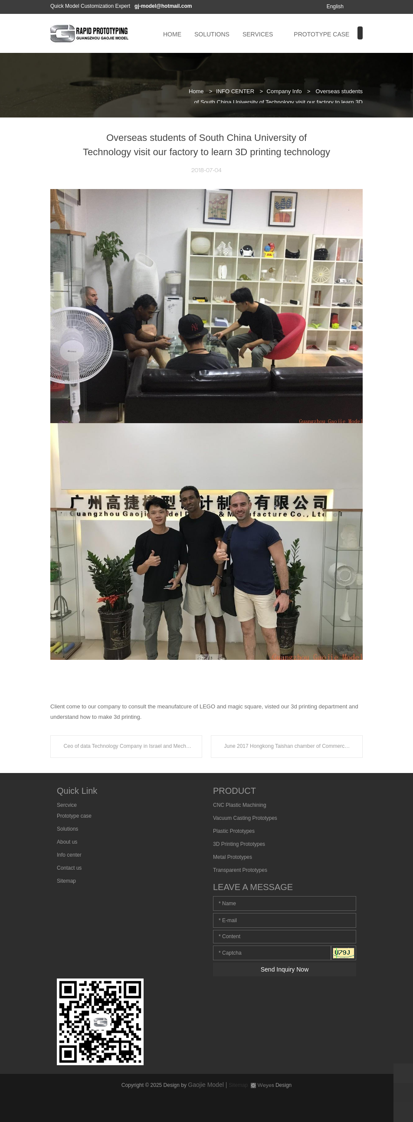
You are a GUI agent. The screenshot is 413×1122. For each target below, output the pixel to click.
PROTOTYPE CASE (321, 34)
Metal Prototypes (232, 857)
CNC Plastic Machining (239, 805)
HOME (172, 34)
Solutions (67, 829)
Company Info (284, 91)
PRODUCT (234, 791)
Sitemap (66, 881)
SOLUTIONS (211, 34)
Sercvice (67, 805)
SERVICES (258, 34)
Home (196, 91)
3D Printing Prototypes (239, 844)
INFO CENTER (235, 91)
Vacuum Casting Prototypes (245, 818)
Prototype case (74, 816)
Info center (69, 855)
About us (67, 842)
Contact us (69, 868)
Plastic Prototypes (234, 831)
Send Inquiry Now (285, 969)
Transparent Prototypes (240, 870)
